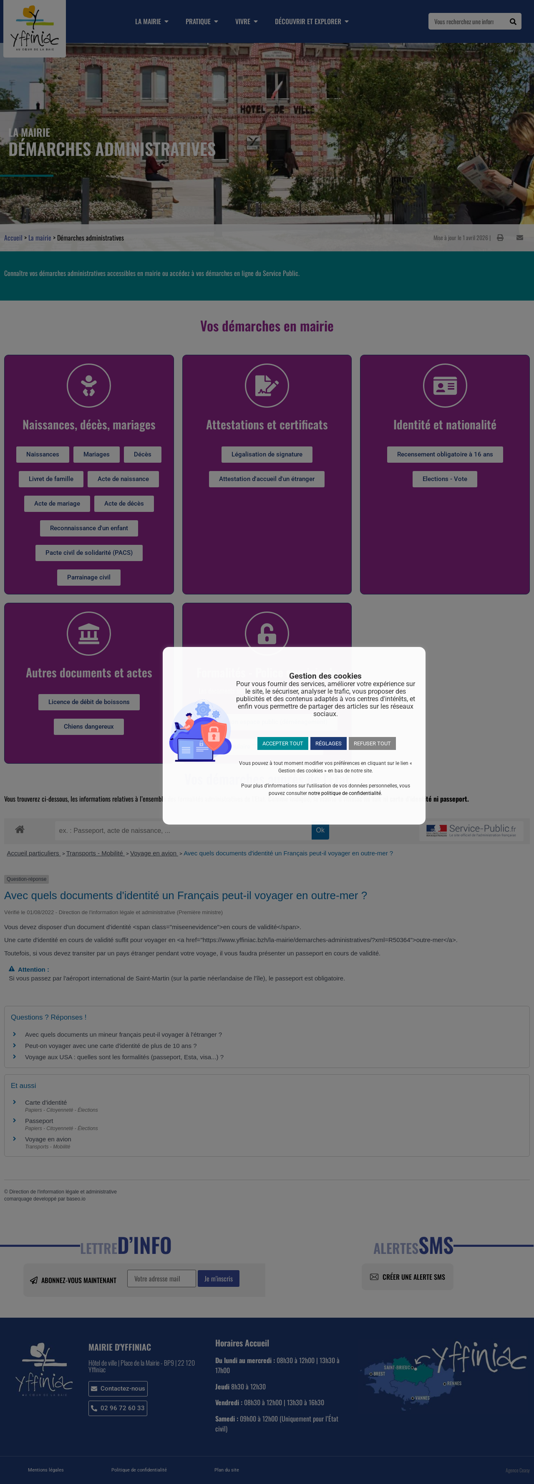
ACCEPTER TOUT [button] (282, 743)
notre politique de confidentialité (344, 793)
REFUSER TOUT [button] (372, 743)
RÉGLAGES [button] (328, 743)
